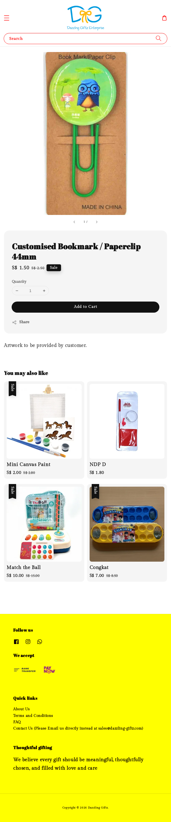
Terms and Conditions (33, 716)
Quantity (19, 282)
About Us (21, 709)
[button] (6, 18)
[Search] (158, 38)
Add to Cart (85, 306)
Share (21, 322)
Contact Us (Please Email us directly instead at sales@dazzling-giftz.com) (78, 728)
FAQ (17, 722)
